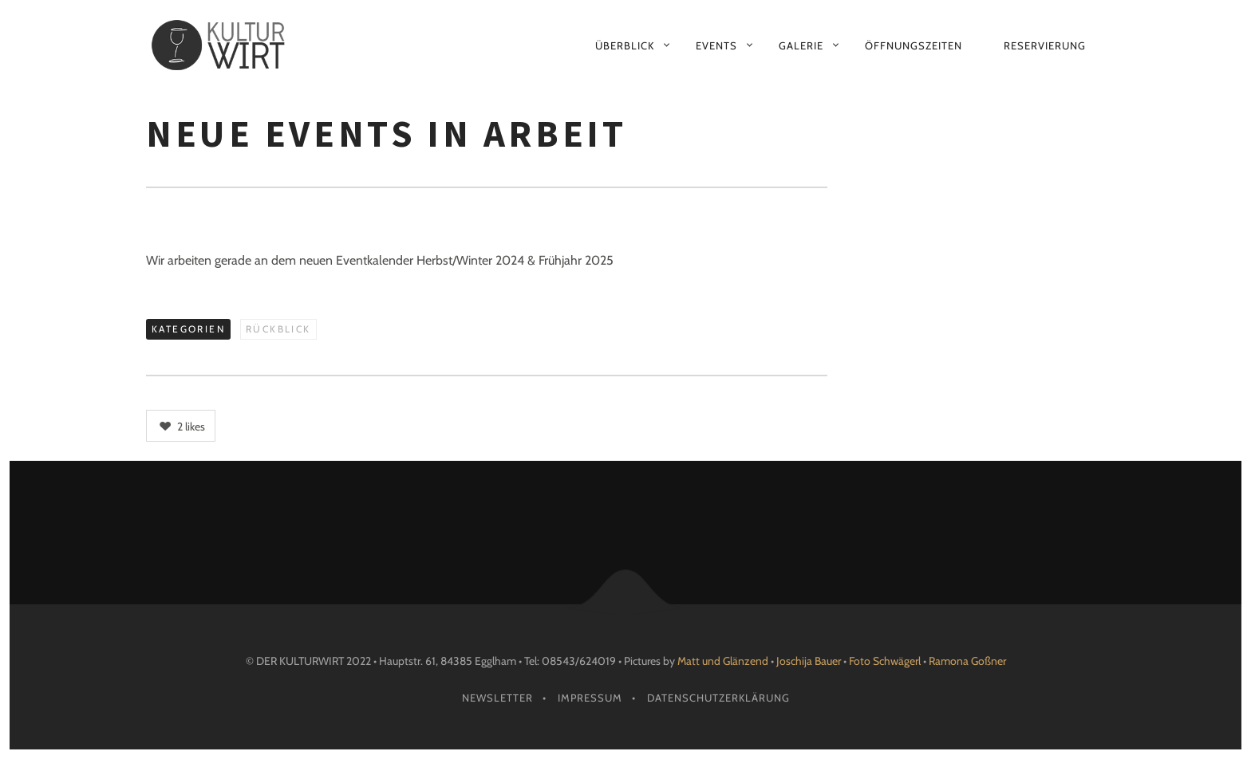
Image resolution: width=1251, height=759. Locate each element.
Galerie (801, 45)
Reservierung (1045, 45)
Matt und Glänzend (722, 661)
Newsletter (497, 697)
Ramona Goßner (967, 661)
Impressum (590, 697)
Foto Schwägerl (885, 661)
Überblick (624, 45)
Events (716, 45)
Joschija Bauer (809, 661)
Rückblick (278, 329)
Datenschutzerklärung (718, 697)
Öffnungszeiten (913, 45)
